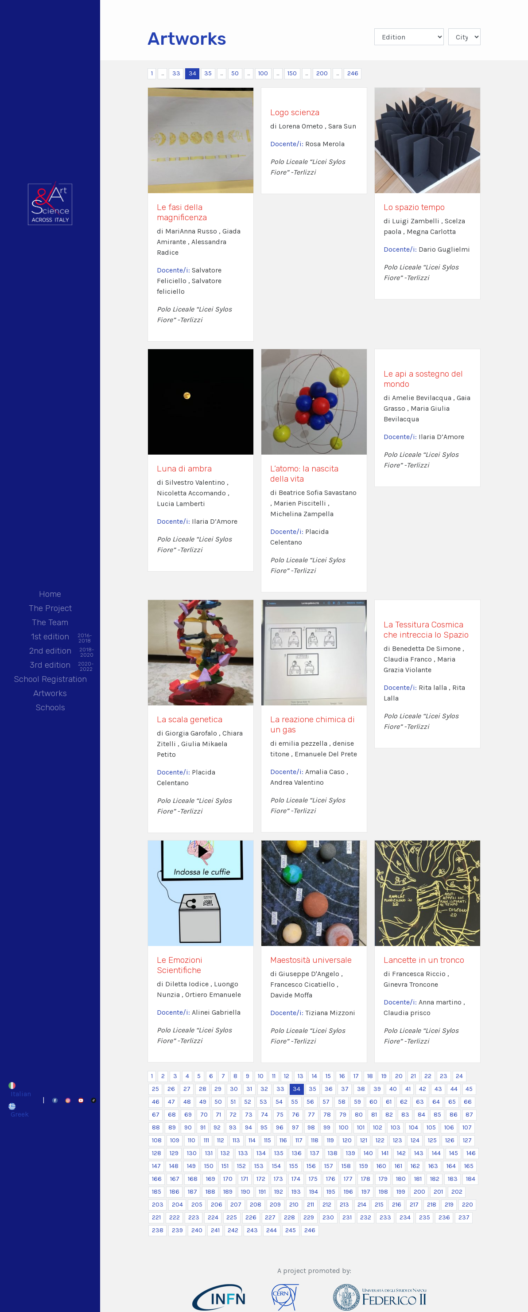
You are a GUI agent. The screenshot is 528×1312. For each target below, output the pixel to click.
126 (449, 1140)
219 (449, 1204)
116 (283, 1140)
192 (278, 1191)
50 (235, 73)
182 (434, 1179)
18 (370, 1076)
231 (347, 1217)
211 (310, 1204)
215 (379, 1204)
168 (193, 1179)
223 (193, 1217)
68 (172, 1114)
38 (361, 1089)
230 (328, 1217)
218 (431, 1204)
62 (404, 1102)
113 (236, 1140)
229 (308, 1217)
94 (248, 1127)
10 (261, 1076)
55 (294, 1102)
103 (395, 1127)
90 (188, 1127)
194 (313, 1191)
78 (327, 1114)
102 (377, 1127)
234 (405, 1217)
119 (330, 1140)
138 (333, 1153)
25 (155, 1089)
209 (275, 1204)
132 (225, 1153)
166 (157, 1179)
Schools (50, 707)
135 (278, 1153)
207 (235, 1204)
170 (228, 1179)
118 (314, 1140)
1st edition (50, 637)
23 (443, 1076)
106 (449, 1127)
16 (342, 1076)
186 (174, 1191)
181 (418, 1179)
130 (192, 1153)
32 (264, 1089)
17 (356, 1076)
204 (177, 1204)
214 (361, 1204)
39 (377, 1089)
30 (234, 1089)
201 (438, 1191)
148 (174, 1166)
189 (228, 1191)
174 (295, 1179)
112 (220, 1140)
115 (267, 1140)
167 (174, 1179)
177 (348, 1179)
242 (233, 1230)
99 (326, 1127)
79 (342, 1114)
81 (374, 1114)
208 (255, 1204)
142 (401, 1153)
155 (293, 1166)
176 (330, 1179)
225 (231, 1217)
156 (311, 1166)
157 (328, 1166)
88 (156, 1127)
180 (401, 1179)
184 (470, 1179)
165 (469, 1166)
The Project (50, 608)
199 (400, 1191)
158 (346, 1166)
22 (427, 1076)
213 (344, 1204)
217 (414, 1204)
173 (278, 1179)
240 (196, 1230)
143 (418, 1153)
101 (361, 1127)
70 (204, 1114)
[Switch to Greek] (19, 1110)
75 (279, 1114)
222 (174, 1217)
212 (326, 1204)
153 (259, 1166)
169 (210, 1179)
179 (383, 1179)
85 (437, 1114)
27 (186, 1089)
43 (438, 1089)
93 (233, 1127)
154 (276, 1166)
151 (225, 1166)
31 (249, 1089)
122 (380, 1140)
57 (326, 1102)
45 (469, 1089)
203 (157, 1204)
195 (330, 1191)
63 (420, 1102)
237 (464, 1217)
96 (279, 1127)
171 (244, 1179)
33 (176, 73)
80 (359, 1114)
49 (202, 1102)
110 (191, 1140)
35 (208, 73)
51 (233, 1102)
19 (384, 1076)
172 (260, 1179)
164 (451, 1166)
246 (352, 73)
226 (250, 1217)
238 (157, 1230)
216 (396, 1204)
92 (217, 1127)
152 (241, 1166)
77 (311, 1114)
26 (171, 1089)
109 (174, 1140)
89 (172, 1127)
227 (270, 1217)
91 (203, 1127)
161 (398, 1166)
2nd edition (50, 652)
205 (196, 1204)
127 (467, 1140)
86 (454, 1114)
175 (313, 1179)
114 (252, 1140)
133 (243, 1153)
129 (174, 1153)
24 (459, 1076)
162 (415, 1166)
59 (357, 1102)
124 (415, 1140)
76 (295, 1114)
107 (467, 1127)
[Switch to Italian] (19, 1089)
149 (191, 1166)
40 (393, 1089)
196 (348, 1191)
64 (436, 1102)
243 (252, 1230)
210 (294, 1204)
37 (345, 1089)
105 (431, 1127)
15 (328, 1076)
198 (383, 1191)
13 (300, 1076)
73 (248, 1114)
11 (274, 1076)
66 (468, 1102)
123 (397, 1140)
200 (322, 73)
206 (216, 1204)
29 (217, 1089)
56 (310, 1102)
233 (385, 1217)
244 (271, 1230)
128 (156, 1153)
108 (157, 1140)
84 (421, 1114)
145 (453, 1153)
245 (290, 1230)
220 (467, 1204)
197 (365, 1191)
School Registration (50, 679)
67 (155, 1114)
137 (314, 1153)
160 (381, 1166)
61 (389, 1102)
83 (405, 1114)
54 (279, 1102)
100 (263, 73)
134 (261, 1153)
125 (432, 1140)
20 (399, 1076)
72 (233, 1114)
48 (187, 1102)
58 (342, 1102)
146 (471, 1153)
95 (264, 1127)
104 (413, 1127)
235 (424, 1217)
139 (350, 1153)
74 (264, 1114)
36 (329, 1089)
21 (413, 1076)
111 (206, 1140)
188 (210, 1191)
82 (389, 1114)
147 (156, 1166)
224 (213, 1217)
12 (286, 1076)
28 (202, 1089)
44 (454, 1089)
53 (263, 1102)
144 (436, 1153)
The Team (50, 622)
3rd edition (50, 666)
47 (171, 1102)
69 (188, 1114)
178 (365, 1179)
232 (365, 1217)
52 (247, 1102)
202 (456, 1191)
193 (296, 1191)
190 (245, 1191)
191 (262, 1191)
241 (215, 1230)
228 (289, 1217)
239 (177, 1230)
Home (50, 594)
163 (433, 1166)
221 (156, 1217)
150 (292, 73)
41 (408, 1089)
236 (444, 1217)
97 (295, 1127)
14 (314, 1076)
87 (469, 1114)
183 (453, 1179)
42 (422, 1089)
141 (384, 1153)
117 (299, 1140)
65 (452, 1102)
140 (368, 1153)
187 (192, 1191)
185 (156, 1191)
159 (363, 1166)
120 (347, 1140)
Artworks (50, 693)
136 (297, 1153)
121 (363, 1140)
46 (155, 1102)
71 (218, 1114)
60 (373, 1102)
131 (209, 1153)
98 (311, 1127)
